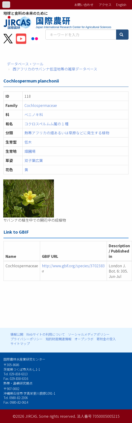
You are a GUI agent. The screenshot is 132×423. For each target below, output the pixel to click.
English (121, 4)
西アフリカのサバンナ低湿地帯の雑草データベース (55, 69)
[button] (65, 198)
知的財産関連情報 (58, 339)
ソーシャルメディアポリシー (89, 334)
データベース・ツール (25, 64)
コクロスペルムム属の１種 (46, 123)
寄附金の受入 (106, 339)
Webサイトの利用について (45, 334)
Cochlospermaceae (40, 105)
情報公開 (16, 334)
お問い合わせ (84, 4)
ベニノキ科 (33, 114)
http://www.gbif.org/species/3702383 (73, 268)
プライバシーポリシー (26, 339)
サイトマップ (20, 343)
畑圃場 (29, 151)
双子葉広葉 (33, 160)
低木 (28, 142)
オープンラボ (84, 339)
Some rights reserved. (57, 416)
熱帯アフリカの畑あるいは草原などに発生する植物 (66, 132)
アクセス (105, 4)
